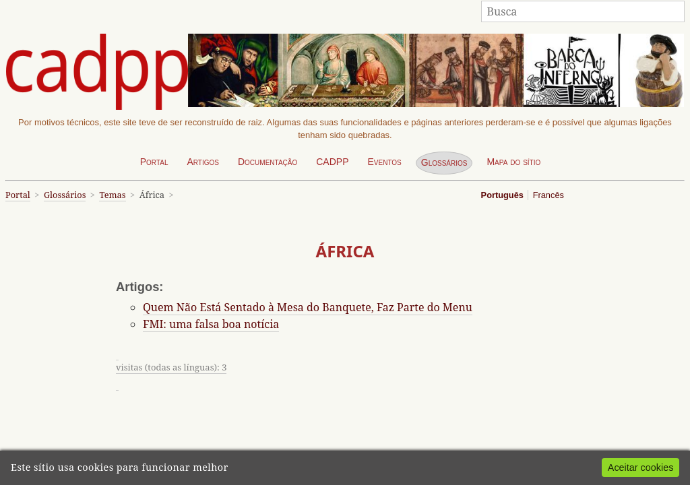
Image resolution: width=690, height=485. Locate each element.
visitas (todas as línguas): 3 (171, 367)
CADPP (332, 161)
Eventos (384, 161)
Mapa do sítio (513, 161)
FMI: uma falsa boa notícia (211, 324)
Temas (112, 195)
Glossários (444, 162)
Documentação (267, 161)
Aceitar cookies (641, 467)
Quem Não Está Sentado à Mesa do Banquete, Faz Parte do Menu (307, 307)
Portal (154, 161)
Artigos (203, 161)
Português (502, 195)
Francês (548, 195)
